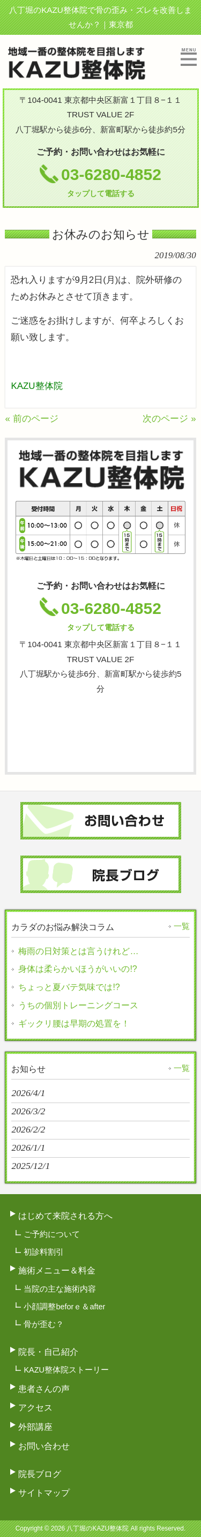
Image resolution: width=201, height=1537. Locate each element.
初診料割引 (44, 1252)
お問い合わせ (44, 1446)
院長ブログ (39, 1474)
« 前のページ (31, 419)
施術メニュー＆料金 (56, 1270)
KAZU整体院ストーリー (66, 1370)
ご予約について (52, 1234)
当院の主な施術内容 (60, 1289)
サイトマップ (44, 1492)
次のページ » (169, 419)
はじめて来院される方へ (65, 1215)
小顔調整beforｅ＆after (64, 1306)
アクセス (35, 1407)
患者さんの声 (44, 1388)
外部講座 (35, 1426)
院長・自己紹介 (48, 1351)
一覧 (182, 926)
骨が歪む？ (44, 1324)
